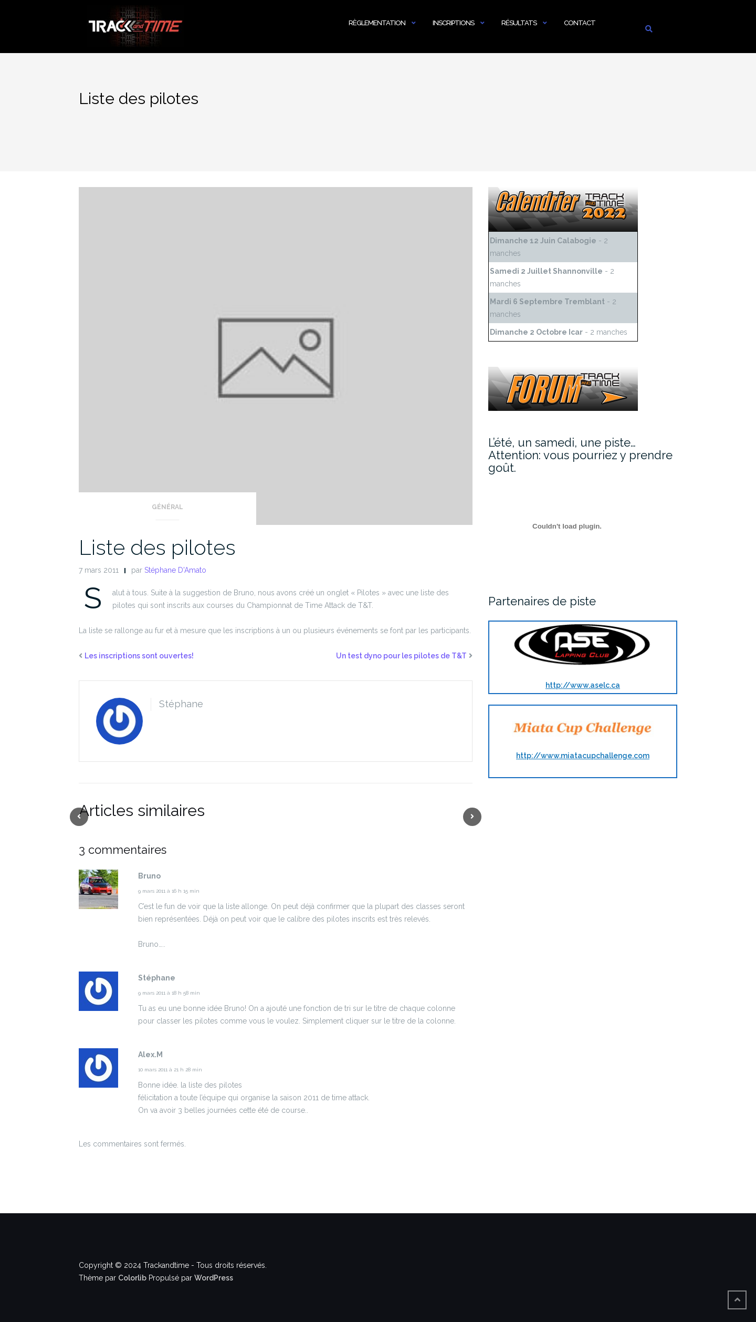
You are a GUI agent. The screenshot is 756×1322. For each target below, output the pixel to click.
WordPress (213, 1278)
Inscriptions (453, 23)
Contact (579, 23)
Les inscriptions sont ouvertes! (139, 656)
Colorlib (132, 1278)
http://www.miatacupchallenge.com (582, 755)
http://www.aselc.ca (582, 685)
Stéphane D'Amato (175, 570)
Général (167, 507)
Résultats (519, 23)
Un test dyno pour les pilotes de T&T (401, 656)
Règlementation (377, 23)
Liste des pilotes (157, 547)
